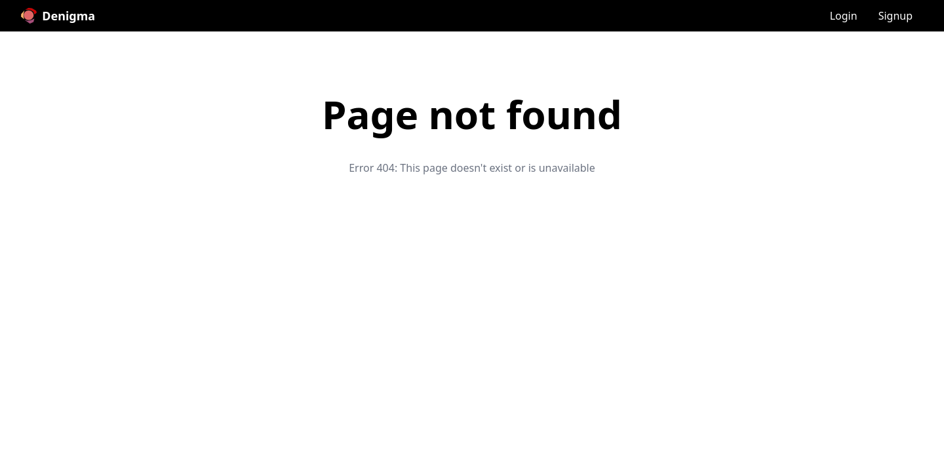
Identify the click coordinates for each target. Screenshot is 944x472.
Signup (895, 16)
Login (843, 16)
